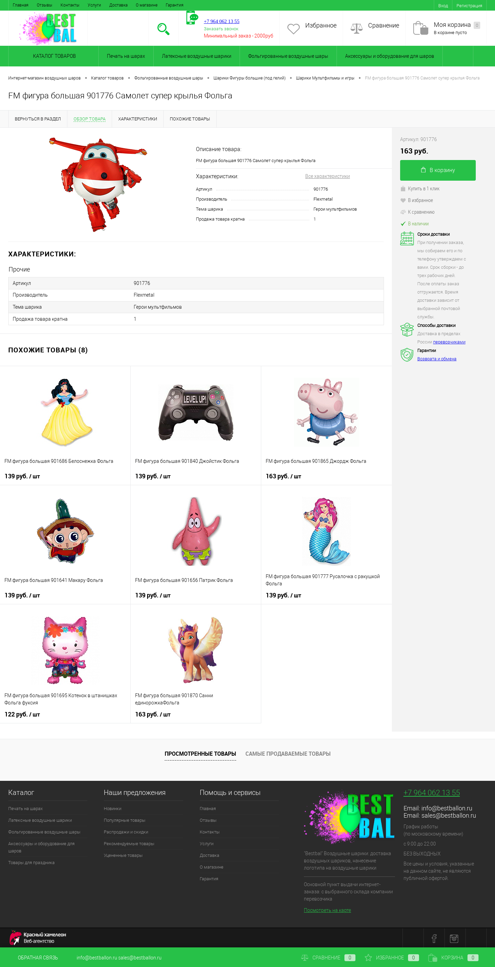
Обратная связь (33, 957)
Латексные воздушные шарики (196, 56)
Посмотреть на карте (327, 909)
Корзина (453, 957)
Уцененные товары (123, 854)
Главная (21, 5)
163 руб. (283, 475)
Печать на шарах (126, 56)
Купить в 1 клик (420, 188)
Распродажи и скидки (126, 830)
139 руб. (22, 475)
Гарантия (175, 5)
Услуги (94, 5)
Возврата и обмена (436, 358)
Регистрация (469, 5)
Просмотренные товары (200, 753)
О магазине (146, 5)
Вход (443, 5)
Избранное (321, 25)
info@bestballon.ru (446, 807)
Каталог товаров (53, 56)
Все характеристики (327, 176)
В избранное (416, 199)
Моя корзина (457, 25)
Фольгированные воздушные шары (288, 56)
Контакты (69, 5)
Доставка (118, 5)
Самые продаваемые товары (288, 753)
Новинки (112, 807)
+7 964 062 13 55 (432, 791)
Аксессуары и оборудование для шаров (389, 56)
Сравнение (383, 25)
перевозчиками (449, 341)
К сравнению (417, 211)
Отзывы (44, 5)
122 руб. (22, 713)
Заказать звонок (221, 28)
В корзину (438, 170)
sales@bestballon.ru (448, 814)
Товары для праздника (31, 861)
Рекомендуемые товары (129, 842)
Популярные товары (124, 819)
